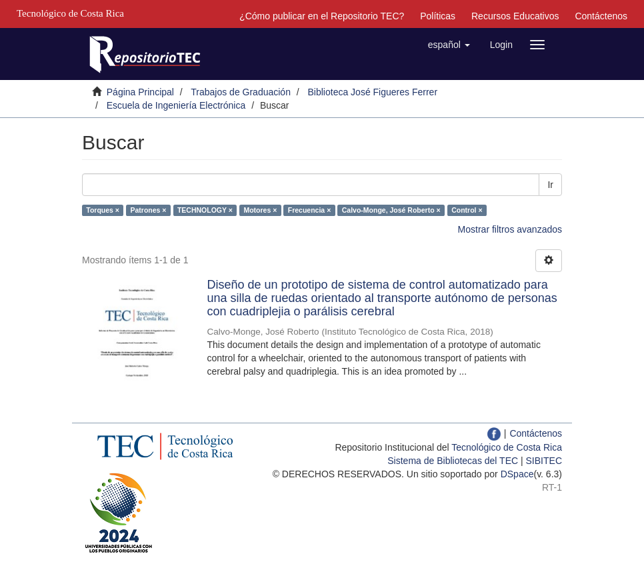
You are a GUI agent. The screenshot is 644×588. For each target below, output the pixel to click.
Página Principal (140, 92)
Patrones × (148, 210)
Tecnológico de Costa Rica (506, 447)
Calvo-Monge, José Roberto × (391, 210)
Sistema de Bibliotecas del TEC (452, 460)
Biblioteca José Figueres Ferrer (373, 92)
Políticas (437, 16)
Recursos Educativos (515, 16)
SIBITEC (544, 460)
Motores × (260, 210)
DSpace (517, 474)
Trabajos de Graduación (241, 92)
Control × (466, 210)
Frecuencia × (309, 210)
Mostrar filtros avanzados (510, 229)
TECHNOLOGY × (205, 210)
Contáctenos (601, 16)
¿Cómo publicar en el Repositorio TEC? (321, 16)
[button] (449, 44)
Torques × (102, 210)
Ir (550, 184)
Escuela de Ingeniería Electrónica (176, 105)
